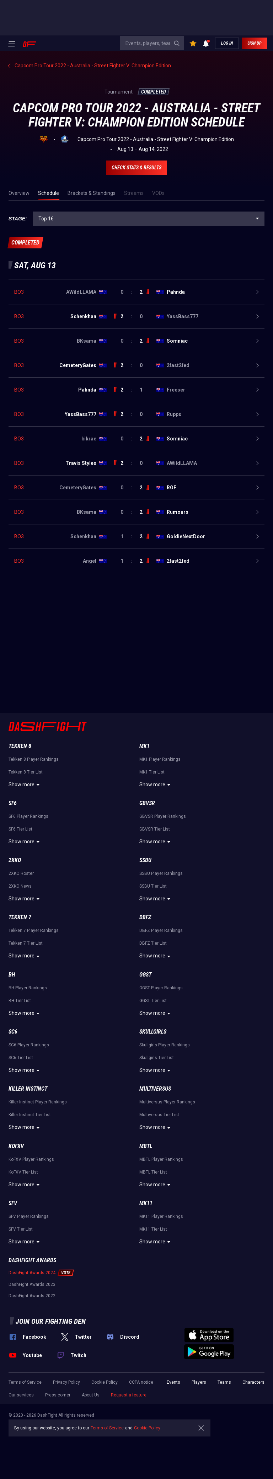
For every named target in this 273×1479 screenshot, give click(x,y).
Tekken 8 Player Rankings (34, 759)
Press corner (57, 1395)
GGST (145, 974)
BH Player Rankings (28, 987)
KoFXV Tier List (23, 1172)
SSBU (145, 860)
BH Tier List (20, 1000)
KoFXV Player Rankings (31, 1159)
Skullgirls (152, 1031)
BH (12, 974)
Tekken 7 (20, 917)
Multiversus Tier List (159, 1114)
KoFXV (16, 1146)
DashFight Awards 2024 (32, 1272)
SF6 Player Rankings (28, 816)
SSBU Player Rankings (161, 873)
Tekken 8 (20, 746)
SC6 (13, 1031)
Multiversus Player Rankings (167, 1102)
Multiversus (155, 1088)
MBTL (145, 1146)
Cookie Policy (104, 1382)
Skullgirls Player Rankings (164, 1044)
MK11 (145, 1203)
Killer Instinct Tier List (30, 1114)
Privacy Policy (66, 1382)
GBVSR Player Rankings (162, 816)
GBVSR (147, 803)
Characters (253, 1382)
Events (173, 1382)
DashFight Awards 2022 (32, 1295)
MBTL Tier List (153, 1172)
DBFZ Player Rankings (161, 930)
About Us (91, 1395)
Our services (21, 1395)
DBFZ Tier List (153, 943)
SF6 (13, 803)
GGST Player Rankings (161, 987)
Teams (224, 1382)
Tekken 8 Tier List (26, 772)
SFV (13, 1203)
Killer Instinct (28, 1088)
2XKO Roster (21, 873)
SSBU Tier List (153, 886)
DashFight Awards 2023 (32, 1284)
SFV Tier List (21, 1229)
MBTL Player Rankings (161, 1159)
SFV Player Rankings (29, 1216)
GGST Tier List (153, 1000)
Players (199, 1382)
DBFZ (145, 917)
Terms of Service (25, 1382)
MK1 (144, 746)
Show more (25, 784)
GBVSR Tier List (154, 829)
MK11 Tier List (153, 1229)
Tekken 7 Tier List (26, 943)
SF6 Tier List (20, 829)
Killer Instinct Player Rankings (38, 1102)
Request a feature (128, 1395)
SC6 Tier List (21, 1057)
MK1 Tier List (152, 772)
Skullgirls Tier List (156, 1057)
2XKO (15, 860)
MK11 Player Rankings (161, 1216)
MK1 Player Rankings (160, 759)
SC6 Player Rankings (29, 1044)
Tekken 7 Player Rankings (34, 930)
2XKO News (20, 886)
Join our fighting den (51, 1321)
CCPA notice (141, 1382)
